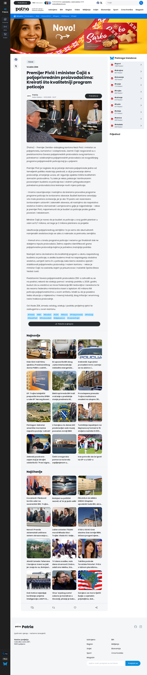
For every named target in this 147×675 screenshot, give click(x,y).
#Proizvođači (45, 318)
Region (69, 9)
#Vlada (31, 314)
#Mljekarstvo (59, 318)
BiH (61, 9)
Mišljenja (86, 9)
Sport (115, 9)
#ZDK (56, 314)
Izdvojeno (52, 9)
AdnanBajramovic (59, 4)
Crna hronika (127, 9)
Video (77, 9)
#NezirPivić (32, 318)
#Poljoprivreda (76, 314)
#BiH (39, 314)
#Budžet (47, 314)
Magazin (139, 9)
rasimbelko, (66, 2)
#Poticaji (89, 314)
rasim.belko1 (76, 2)
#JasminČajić (73, 318)
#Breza (64, 314)
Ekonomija (105, 9)
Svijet (95, 9)
